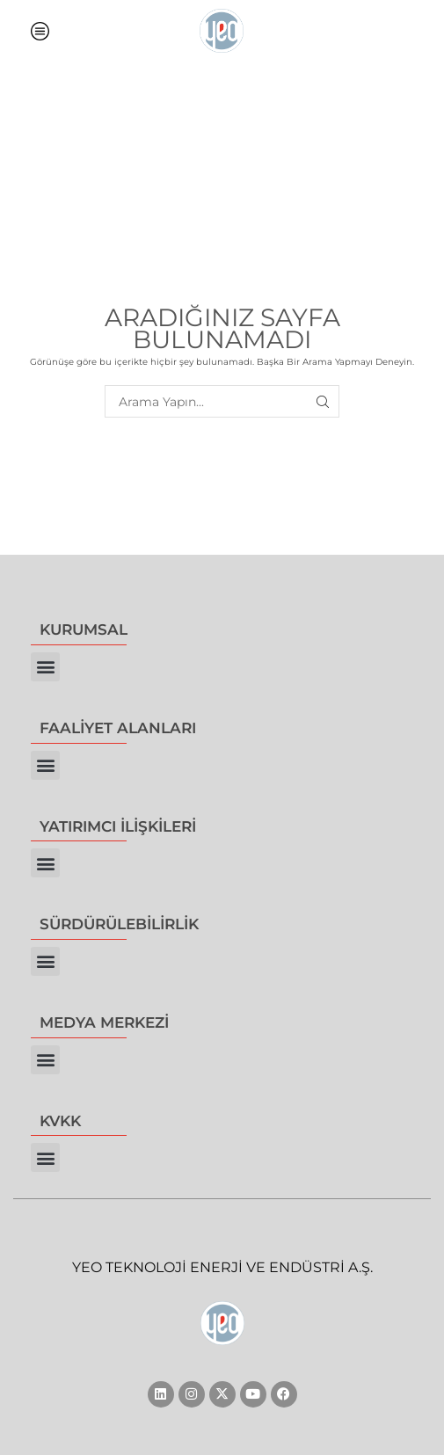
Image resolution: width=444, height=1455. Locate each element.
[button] (45, 666)
